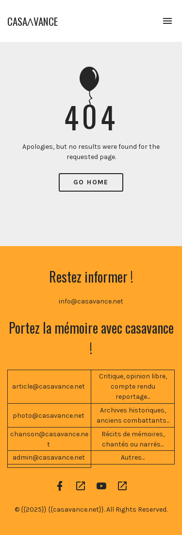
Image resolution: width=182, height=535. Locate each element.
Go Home (91, 182)
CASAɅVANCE (32, 21)
